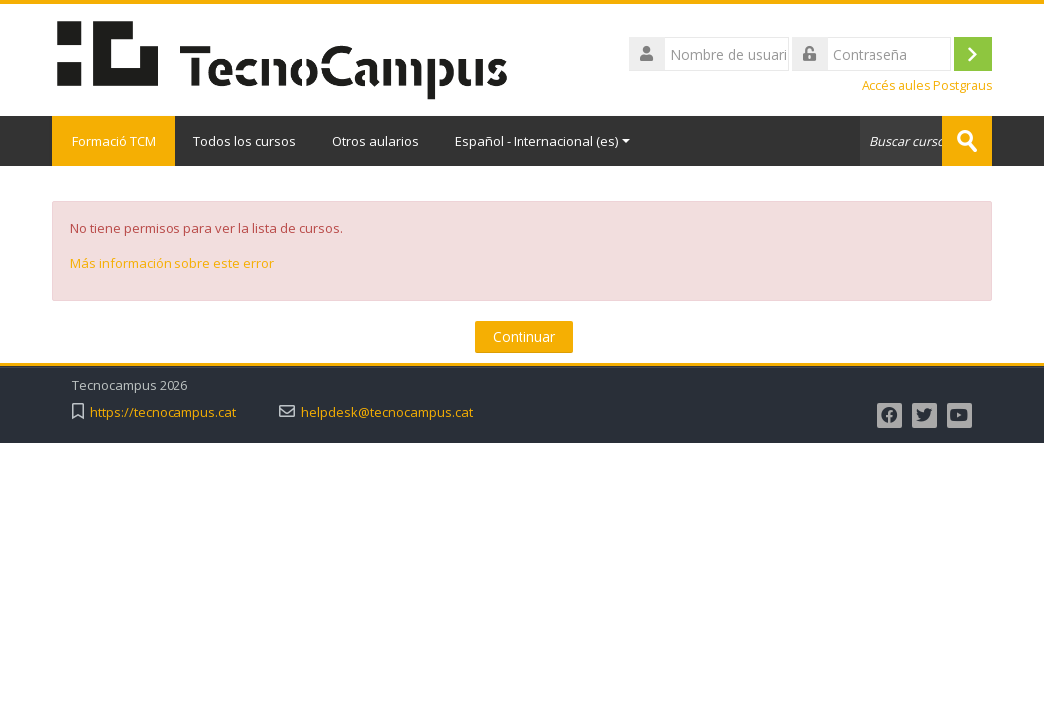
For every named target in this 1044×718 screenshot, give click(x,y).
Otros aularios (375, 141)
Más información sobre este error (172, 263)
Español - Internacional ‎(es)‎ (542, 141)
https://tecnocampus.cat (163, 412)
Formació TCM (114, 141)
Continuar (524, 336)
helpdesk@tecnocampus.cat (387, 412)
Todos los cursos (244, 141)
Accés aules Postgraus (927, 85)
